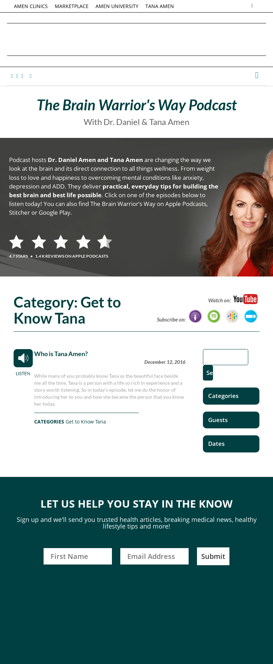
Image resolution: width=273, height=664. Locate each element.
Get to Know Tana (86, 421)
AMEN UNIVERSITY (117, 6)
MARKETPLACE (72, 6)
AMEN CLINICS (31, 6)
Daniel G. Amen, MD (136, 39)
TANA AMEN (159, 6)
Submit (213, 556)
